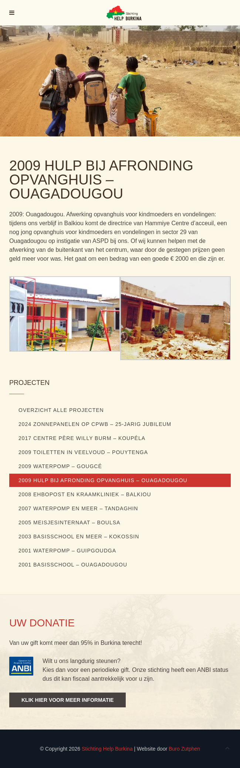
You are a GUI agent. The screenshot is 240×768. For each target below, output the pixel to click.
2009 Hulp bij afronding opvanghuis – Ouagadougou (102, 480)
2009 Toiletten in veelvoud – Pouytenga (83, 452)
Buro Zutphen (184, 749)
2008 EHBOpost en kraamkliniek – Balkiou (84, 494)
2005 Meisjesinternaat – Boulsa (69, 522)
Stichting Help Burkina (107, 749)
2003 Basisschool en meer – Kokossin (78, 536)
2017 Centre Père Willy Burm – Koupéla (81, 438)
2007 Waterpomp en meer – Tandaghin (78, 508)
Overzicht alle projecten (61, 410)
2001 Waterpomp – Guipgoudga (67, 551)
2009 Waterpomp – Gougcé (60, 466)
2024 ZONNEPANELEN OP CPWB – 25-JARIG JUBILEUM (94, 424)
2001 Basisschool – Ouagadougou (72, 565)
